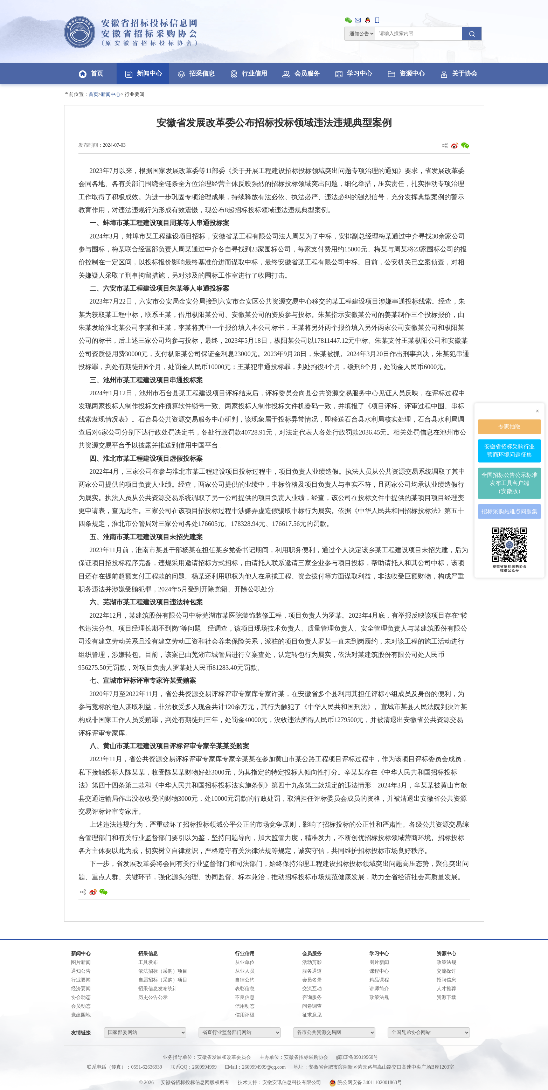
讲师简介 (379, 988)
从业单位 (245, 962)
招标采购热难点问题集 (509, 511)
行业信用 (248, 73)
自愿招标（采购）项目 (162, 980)
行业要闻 (81, 980)
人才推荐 (446, 988)
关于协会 (458, 73)
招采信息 (195, 73)
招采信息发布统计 (158, 988)
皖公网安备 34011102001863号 (365, 1082)
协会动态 (81, 997)
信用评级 (245, 1015)
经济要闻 (81, 988)
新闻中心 (143, 73)
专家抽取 (509, 426)
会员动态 (81, 1006)
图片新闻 (81, 962)
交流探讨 (446, 971)
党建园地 (81, 1015)
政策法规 (379, 997)
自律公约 (245, 980)
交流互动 (312, 988)
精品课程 (379, 980)
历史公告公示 (153, 997)
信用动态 (245, 1006)
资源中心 (405, 73)
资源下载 (446, 997)
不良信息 (245, 997)
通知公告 (81, 971)
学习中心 (353, 73)
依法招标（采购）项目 (162, 971)
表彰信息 (245, 988)
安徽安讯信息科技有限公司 (291, 1082)
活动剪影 (312, 962)
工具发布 (148, 962)
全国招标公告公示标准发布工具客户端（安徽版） (509, 483)
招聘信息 (446, 980)
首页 (90, 73)
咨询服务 (312, 997)
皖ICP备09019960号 (357, 1057)
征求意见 (312, 1015)
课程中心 (379, 971)
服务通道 (312, 971)
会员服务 (300, 73)
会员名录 (312, 980)
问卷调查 (312, 1006)
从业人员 (245, 971)
